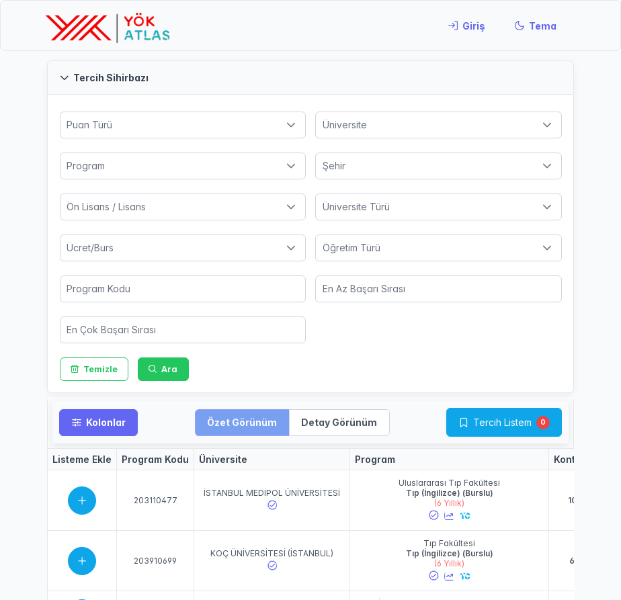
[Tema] (535, 25)
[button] (310, 77)
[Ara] (163, 369)
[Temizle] (94, 369)
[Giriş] (466, 25)
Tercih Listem (502, 422)
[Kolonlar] (98, 422)
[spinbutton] (183, 288)
